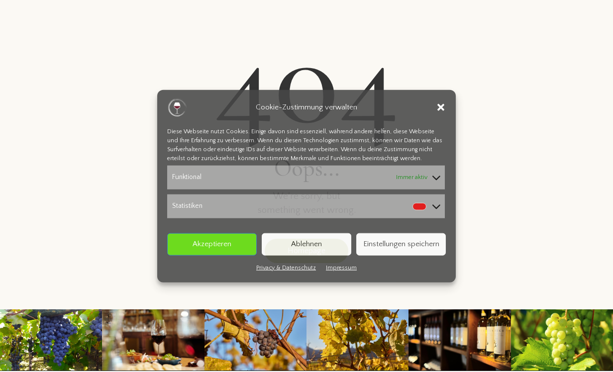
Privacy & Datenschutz (286, 267)
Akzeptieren (212, 244)
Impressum (341, 267)
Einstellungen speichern (401, 244)
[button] (441, 107)
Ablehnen (306, 244)
